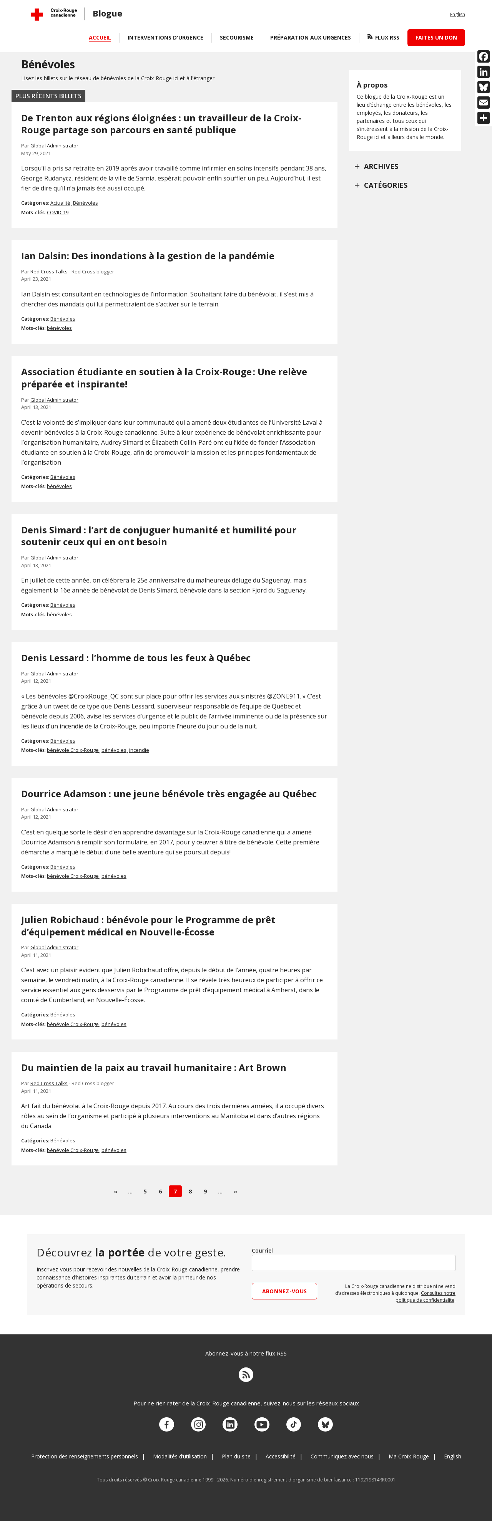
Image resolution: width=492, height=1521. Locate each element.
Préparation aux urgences (310, 37)
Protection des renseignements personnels (84, 1452)
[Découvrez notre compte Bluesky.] (320, 1421)
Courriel (262, 1250)
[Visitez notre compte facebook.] (172, 1421)
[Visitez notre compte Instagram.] (201, 1421)
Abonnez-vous (284, 1291)
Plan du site (236, 1452)
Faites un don (436, 37)
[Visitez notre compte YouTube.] (260, 1421)
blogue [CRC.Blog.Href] (107, 13)
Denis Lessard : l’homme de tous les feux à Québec (136, 657)
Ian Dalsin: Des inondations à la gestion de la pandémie (147, 255)
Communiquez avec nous (342, 1452)
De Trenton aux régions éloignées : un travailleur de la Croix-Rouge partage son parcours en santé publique (161, 123)
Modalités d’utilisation (180, 1452)
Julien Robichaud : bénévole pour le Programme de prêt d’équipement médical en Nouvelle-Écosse (148, 925)
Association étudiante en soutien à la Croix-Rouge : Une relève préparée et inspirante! (164, 377)
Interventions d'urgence (165, 37)
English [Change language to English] (457, 14)
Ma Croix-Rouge (409, 1452)
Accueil (100, 37)
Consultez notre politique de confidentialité (425, 1296)
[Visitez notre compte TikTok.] (290, 1421)
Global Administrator (54, 145)
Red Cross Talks (49, 271)
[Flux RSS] (246, 1374)
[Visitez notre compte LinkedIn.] (231, 1421)
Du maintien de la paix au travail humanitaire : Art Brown (153, 1067)
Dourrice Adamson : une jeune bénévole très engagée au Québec (169, 793)
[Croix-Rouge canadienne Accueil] (54, 15)
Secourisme (237, 37)
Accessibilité (281, 1452)
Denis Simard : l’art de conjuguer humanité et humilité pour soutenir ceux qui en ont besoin (158, 535)
